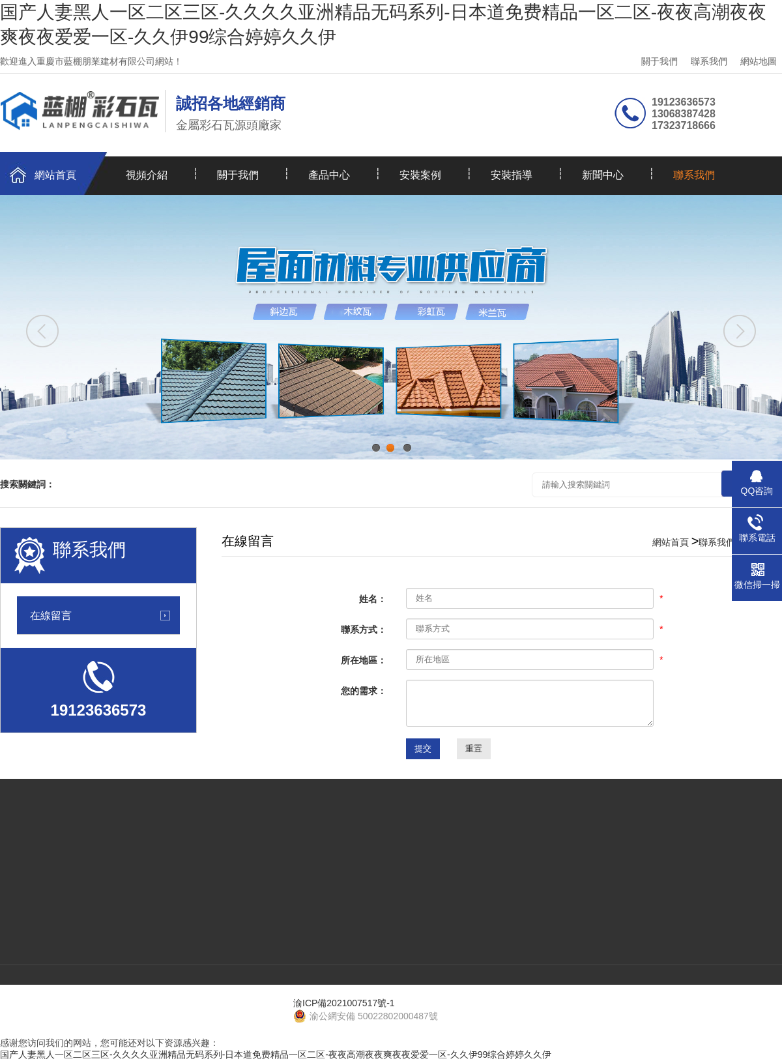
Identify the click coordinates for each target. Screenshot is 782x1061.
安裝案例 (420, 175)
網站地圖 (758, 61)
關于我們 (659, 61)
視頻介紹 (146, 175)
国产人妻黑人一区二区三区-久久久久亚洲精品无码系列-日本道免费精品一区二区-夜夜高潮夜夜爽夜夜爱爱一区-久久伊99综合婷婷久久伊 (275, 1054)
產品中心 (329, 175)
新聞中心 (603, 175)
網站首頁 (55, 175)
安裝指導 (511, 175)
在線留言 (51, 615)
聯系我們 (709, 61)
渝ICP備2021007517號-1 (344, 1003)
